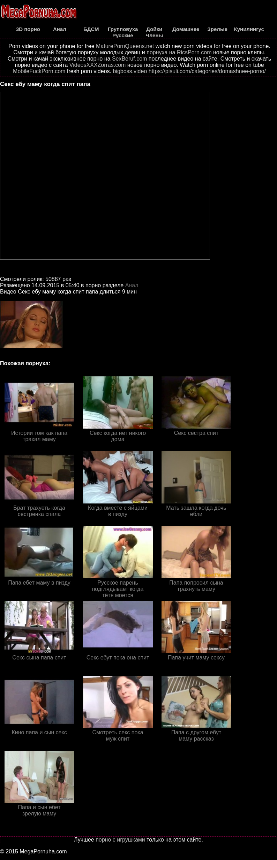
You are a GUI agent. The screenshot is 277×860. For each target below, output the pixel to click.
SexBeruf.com (129, 59)
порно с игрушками (120, 840)
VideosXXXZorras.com (97, 65)
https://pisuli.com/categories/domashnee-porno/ (207, 71)
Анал (131, 285)
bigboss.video (130, 71)
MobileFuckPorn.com (39, 71)
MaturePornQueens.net (125, 46)
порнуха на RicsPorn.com (179, 52)
